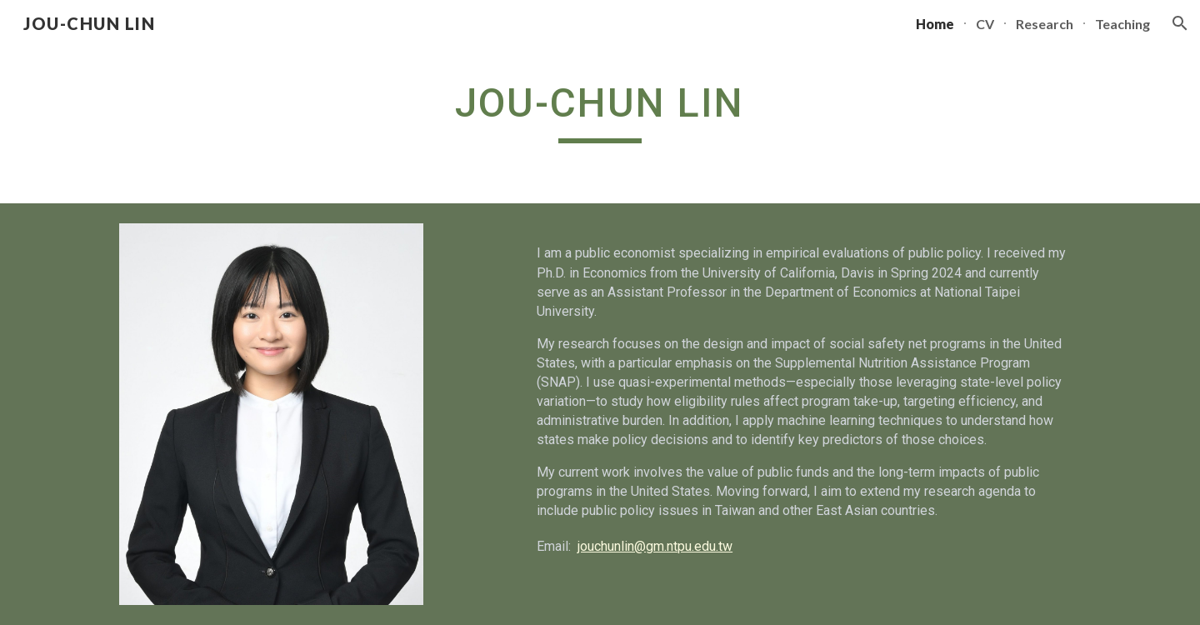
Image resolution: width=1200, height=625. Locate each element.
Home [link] (935, 24)
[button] (1180, 23)
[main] (600, 110)
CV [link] (985, 24)
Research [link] (1044, 24)
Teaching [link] (1122, 24)
